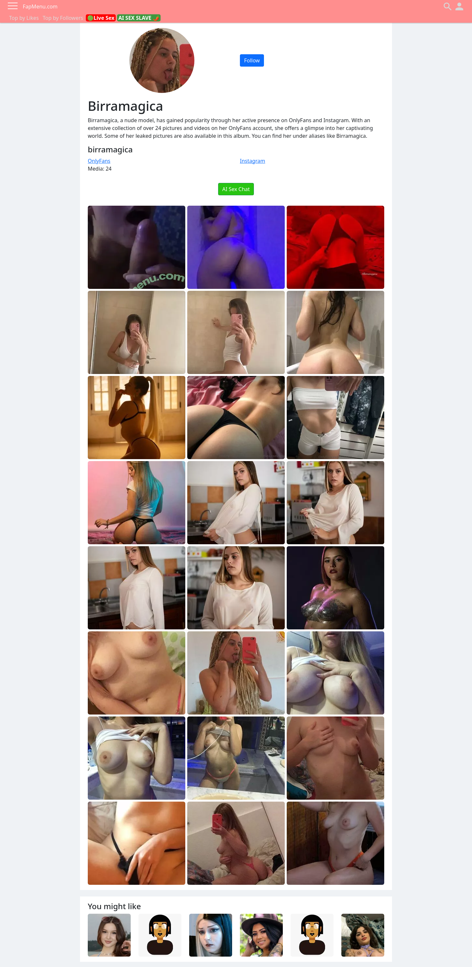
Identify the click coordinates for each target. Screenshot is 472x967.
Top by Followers (63, 17)
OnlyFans (99, 160)
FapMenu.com (40, 6)
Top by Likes (24, 17)
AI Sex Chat (236, 189)
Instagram (252, 160)
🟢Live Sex (100, 17)
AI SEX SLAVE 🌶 (138, 17)
